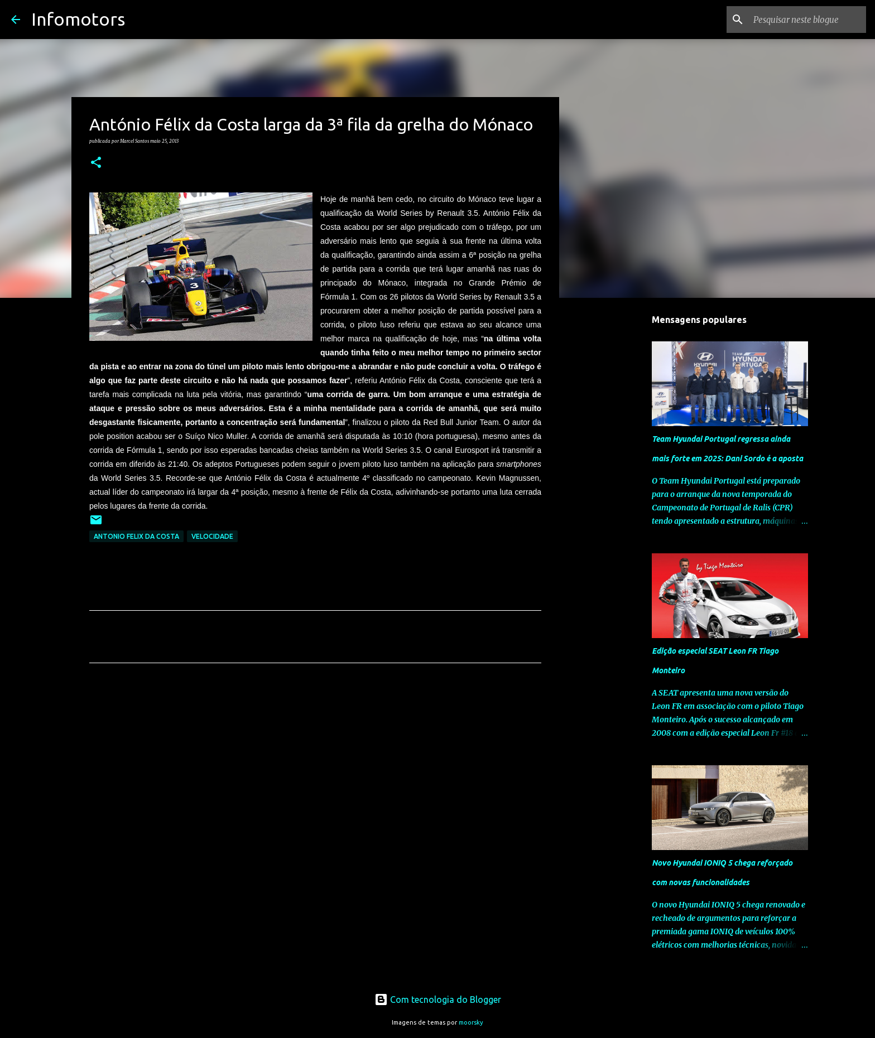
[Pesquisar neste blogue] (807, 19)
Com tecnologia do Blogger (437, 999)
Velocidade (212, 536)
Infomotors (78, 19)
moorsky (471, 1022)
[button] (96, 163)
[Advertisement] (315, 776)
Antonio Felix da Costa (136, 536)
